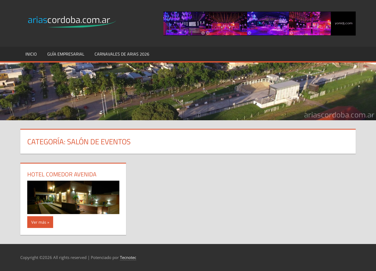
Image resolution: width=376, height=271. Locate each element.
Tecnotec (128, 257)
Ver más (38, 222)
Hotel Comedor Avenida (61, 174)
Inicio (31, 54)
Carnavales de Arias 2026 (122, 54)
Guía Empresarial (65, 54)
